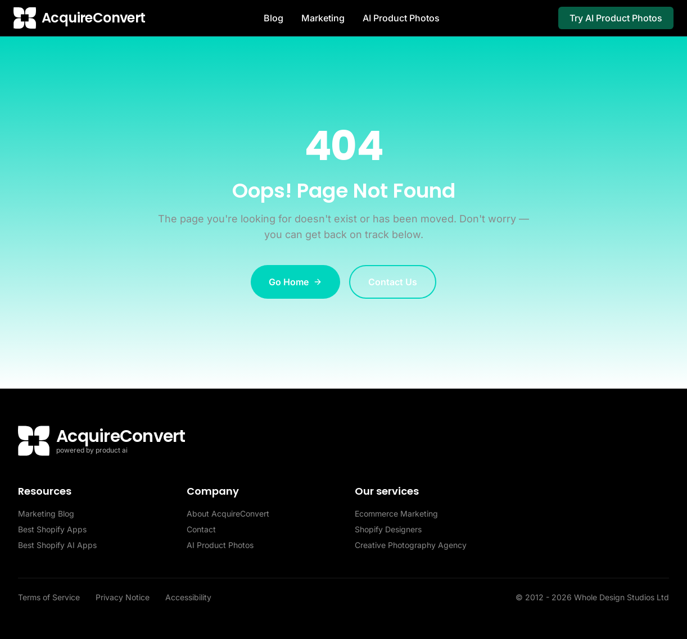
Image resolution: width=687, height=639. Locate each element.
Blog (273, 18)
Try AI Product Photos (616, 18)
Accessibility (188, 597)
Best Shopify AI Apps (57, 545)
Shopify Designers (388, 529)
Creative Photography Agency (411, 545)
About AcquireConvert (228, 513)
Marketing (323, 18)
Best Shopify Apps (52, 529)
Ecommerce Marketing (396, 513)
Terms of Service (50, 597)
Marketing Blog (46, 513)
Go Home (295, 281)
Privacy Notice (124, 597)
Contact (201, 529)
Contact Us (392, 281)
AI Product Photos (401, 18)
